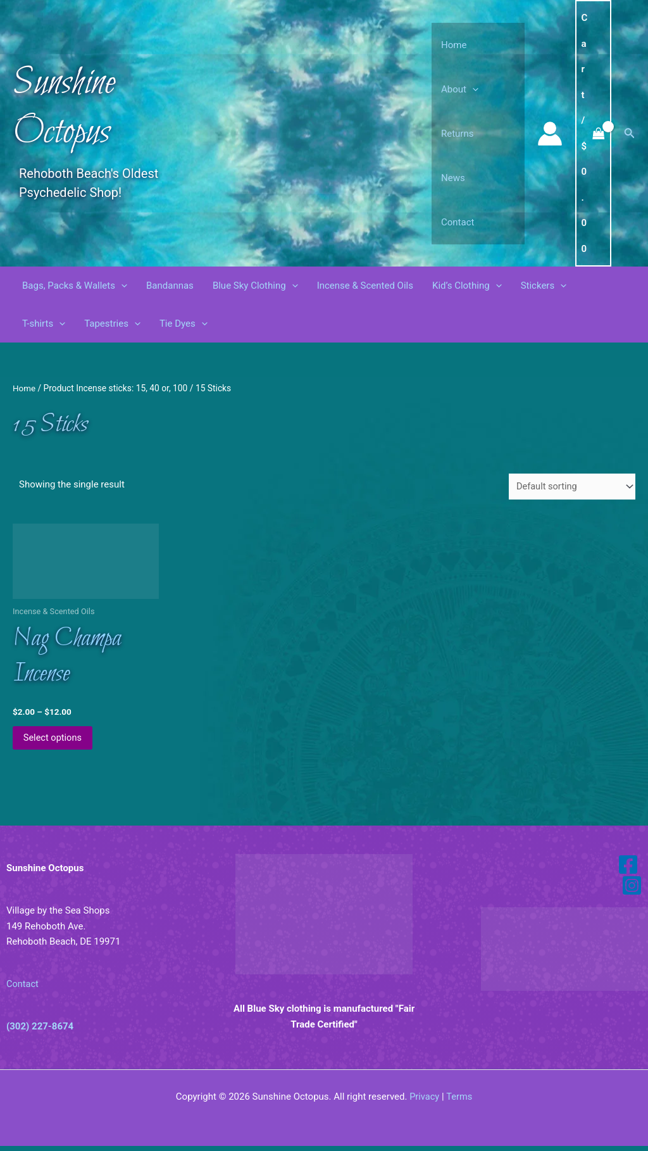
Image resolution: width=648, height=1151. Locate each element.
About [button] (459, 89)
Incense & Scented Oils (365, 285)
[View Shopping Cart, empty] (593, 133)
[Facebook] (628, 869)
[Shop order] (570, 487)
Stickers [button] (544, 286)
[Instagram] (631, 890)
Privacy (424, 1101)
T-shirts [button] (43, 324)
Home (453, 45)
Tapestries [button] (112, 324)
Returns (457, 133)
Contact (457, 222)
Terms (459, 1101)
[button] (472, 89)
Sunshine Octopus (64, 108)
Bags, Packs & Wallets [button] (74, 286)
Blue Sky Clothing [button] (255, 286)
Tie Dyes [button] (183, 324)
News (453, 178)
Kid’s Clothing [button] (467, 286)
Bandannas (170, 285)
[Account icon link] (550, 133)
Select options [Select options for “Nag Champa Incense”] (55, 742)
